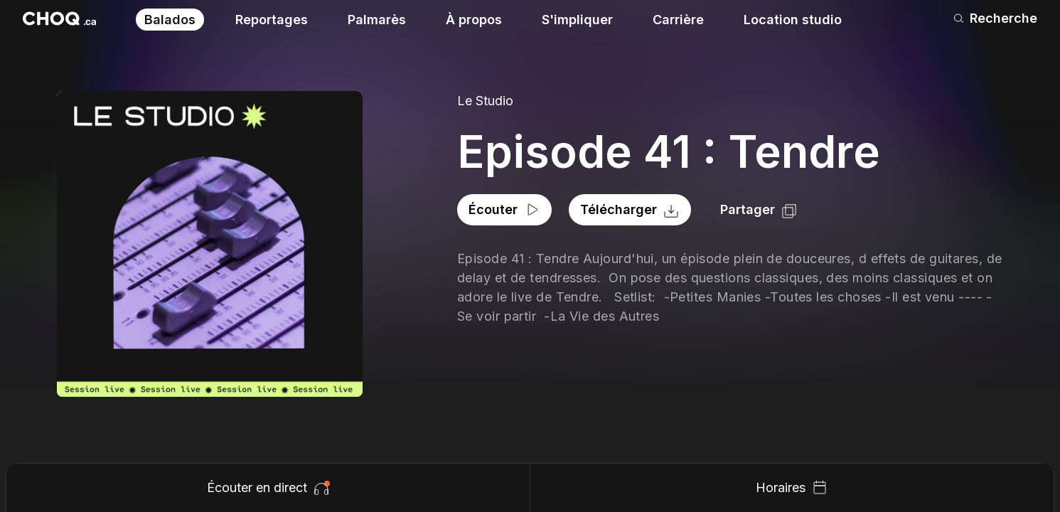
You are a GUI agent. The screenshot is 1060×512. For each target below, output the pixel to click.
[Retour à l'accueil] (59, 18)
